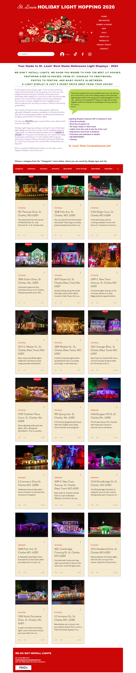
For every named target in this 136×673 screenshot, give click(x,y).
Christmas (43, 169)
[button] (118, 169)
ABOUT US (104, 37)
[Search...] (36, 54)
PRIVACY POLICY (104, 45)
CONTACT (104, 49)
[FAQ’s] (23, 667)
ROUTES (29, 121)
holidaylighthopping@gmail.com (28, 660)
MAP (104, 28)
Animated (55, 169)
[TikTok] (75, 54)
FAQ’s (104, 33)
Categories (19, 169)
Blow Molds (68, 169)
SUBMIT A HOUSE (104, 24)
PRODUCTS (104, 41)
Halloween (31, 169)
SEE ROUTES (104, 20)
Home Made (95, 169)
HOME (104, 16)
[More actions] (45, 205)
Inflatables (108, 169)
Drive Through (81, 169)
